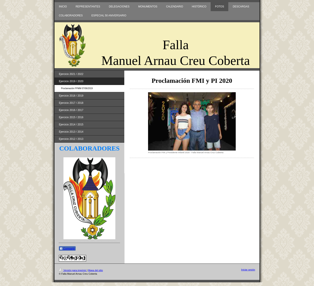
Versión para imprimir (73, 270)
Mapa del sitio (95, 270)
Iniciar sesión (248, 269)
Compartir (67, 248)
